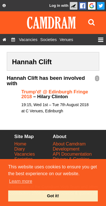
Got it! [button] (53, 196)
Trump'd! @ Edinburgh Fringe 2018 (54, 94)
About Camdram (69, 143)
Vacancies (24, 154)
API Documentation (72, 154)
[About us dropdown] (4, 5)
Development (66, 149)
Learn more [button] (20, 181)
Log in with (58, 5)
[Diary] (13, 39)
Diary (19, 149)
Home (20, 143)
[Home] (4, 39)
